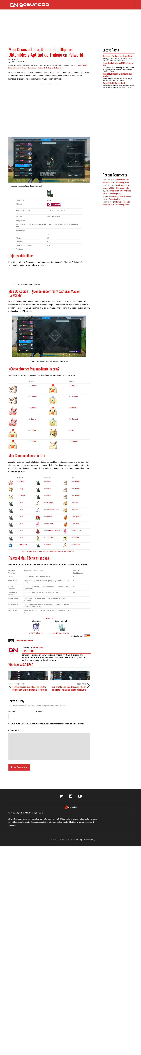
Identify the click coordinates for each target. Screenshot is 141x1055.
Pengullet (23, 544)
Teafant (75, 397)
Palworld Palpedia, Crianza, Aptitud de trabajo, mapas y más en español (49, 65)
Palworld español (25, 641)
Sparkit (76, 537)
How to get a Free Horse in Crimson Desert (118, 56)
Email (39, 711)
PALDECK (49, 618)
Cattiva (33, 408)
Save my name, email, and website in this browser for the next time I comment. (48, 724)
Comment (13, 730)
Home (10, 65)
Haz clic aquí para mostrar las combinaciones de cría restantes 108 (48, 551)
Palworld (18, 65)
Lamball (34, 385)
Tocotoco (50, 537)
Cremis (75, 441)
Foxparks (76, 516)
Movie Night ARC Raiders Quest (114, 83)
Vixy (73, 430)
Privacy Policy (76, 839)
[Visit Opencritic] (70, 807)
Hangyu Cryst (53, 509)
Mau (49, 482)
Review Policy (89, 839)
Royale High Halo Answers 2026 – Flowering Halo (118, 64)
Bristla (49, 516)
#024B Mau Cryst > (60, 633)
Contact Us (64, 839)
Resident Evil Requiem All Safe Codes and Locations (117, 74)
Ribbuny (50, 523)
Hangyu (50, 502)
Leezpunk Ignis (54, 530)
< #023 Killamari (36, 633)
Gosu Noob (16, 59)
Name (11, 711)
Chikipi (73, 385)
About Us (55, 839)
